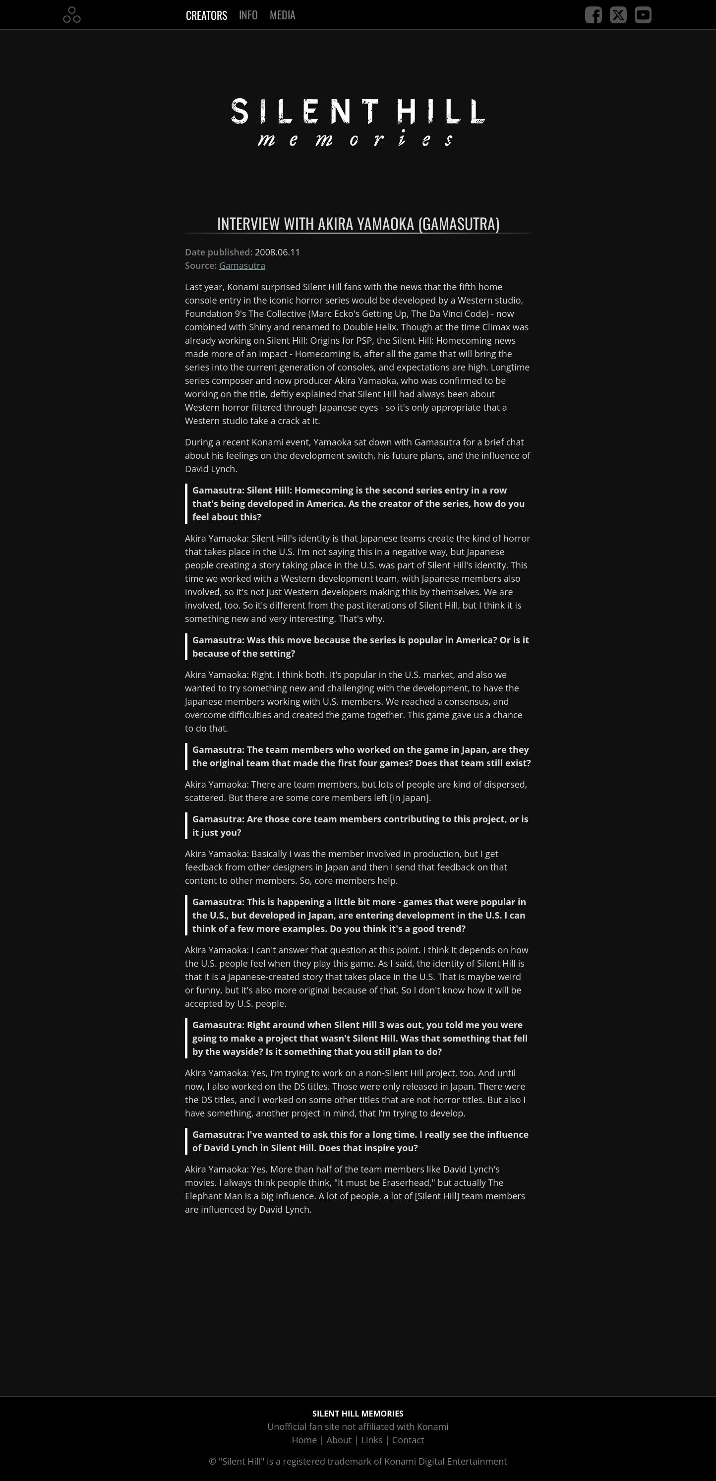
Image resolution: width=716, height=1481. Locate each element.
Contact (408, 1440)
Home (304, 1440)
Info (248, 14)
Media (283, 14)
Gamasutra (242, 265)
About (339, 1440)
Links (372, 1440)
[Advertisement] (358, 1303)
